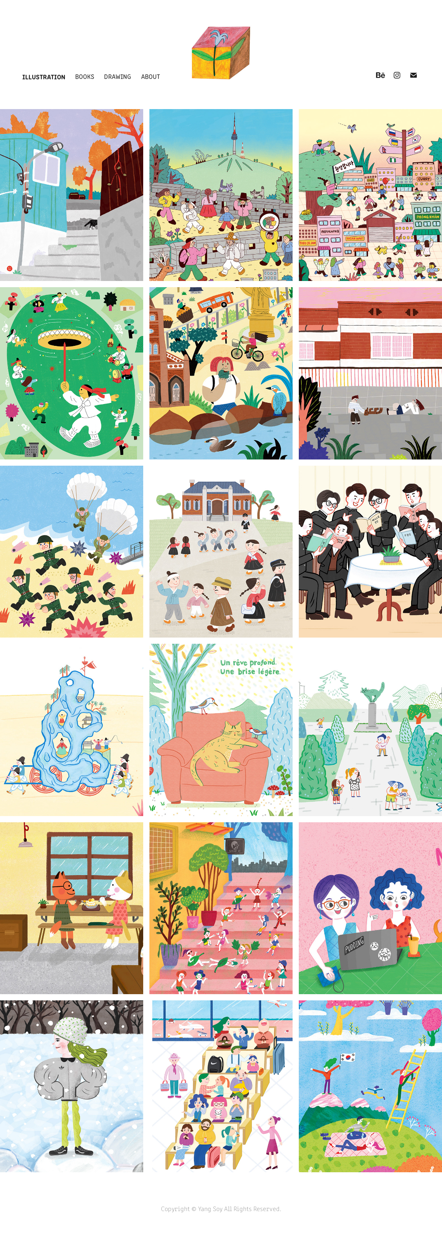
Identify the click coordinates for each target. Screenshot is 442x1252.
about (150, 76)
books (84, 76)
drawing (117, 76)
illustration (43, 76)
